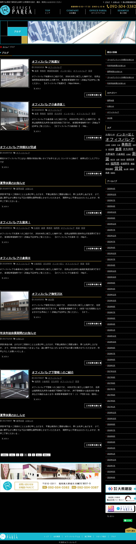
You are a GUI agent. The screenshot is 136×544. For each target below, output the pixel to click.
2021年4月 (111, 265)
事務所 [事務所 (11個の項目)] (126, 144)
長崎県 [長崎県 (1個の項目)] (132, 169)
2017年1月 (111, 407)
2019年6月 (111, 318)
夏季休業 (20, 189)
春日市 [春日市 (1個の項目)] (112, 159)
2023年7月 (111, 230)
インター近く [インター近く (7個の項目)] (125, 134)
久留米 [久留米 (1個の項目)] (113, 145)
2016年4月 (111, 442)
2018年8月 (111, 348)
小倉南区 (38, 264)
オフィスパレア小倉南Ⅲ (15, 258)
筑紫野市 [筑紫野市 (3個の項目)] (125, 164)
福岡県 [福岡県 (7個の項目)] (115, 163)
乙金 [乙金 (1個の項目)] (118, 145)
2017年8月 (111, 383)
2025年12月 (111, 194)
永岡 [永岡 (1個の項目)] (117, 159)
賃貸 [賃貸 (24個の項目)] (118, 168)
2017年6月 (111, 395)
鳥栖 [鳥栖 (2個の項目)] (107, 173)
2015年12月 (111, 460)
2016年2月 (111, 448)
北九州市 (58, 114)
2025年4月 (111, 206)
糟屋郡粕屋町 (53, 71)
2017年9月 (111, 377)
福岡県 (50, 114)
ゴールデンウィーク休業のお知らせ (120, 60)
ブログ (107, 2)
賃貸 (90, 71)
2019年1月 (111, 330)
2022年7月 (111, 242)
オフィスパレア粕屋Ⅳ (46, 61)
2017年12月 (111, 371)
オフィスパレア (55, 67)
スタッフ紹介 (101, 536)
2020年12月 (111, 271)
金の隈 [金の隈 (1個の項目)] (126, 169)
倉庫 (37, 71)
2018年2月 (111, 366)
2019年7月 (111, 312)
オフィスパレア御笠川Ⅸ (47, 293)
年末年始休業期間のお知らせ (18, 333)
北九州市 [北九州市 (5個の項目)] (128, 149)
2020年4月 (111, 289)
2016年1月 (111, 454)
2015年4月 (111, 478)
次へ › (39, 455)
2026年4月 (111, 189)
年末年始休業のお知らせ (116, 66)
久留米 (37, 228)
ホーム (5, 47)
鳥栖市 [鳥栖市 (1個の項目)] (113, 173)
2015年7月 (111, 466)
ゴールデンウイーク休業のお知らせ (120, 77)
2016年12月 (111, 413)
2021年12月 (111, 253)
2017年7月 (111, 389)
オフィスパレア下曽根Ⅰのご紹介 (53, 372)
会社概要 (72, 11)
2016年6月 (111, 436)
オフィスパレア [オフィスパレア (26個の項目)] (120, 139)
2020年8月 (111, 283)
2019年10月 (111, 301)
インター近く (66, 71)
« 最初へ (4, 455)
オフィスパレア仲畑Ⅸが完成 (18, 147)
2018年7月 (111, 354)
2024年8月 (111, 218)
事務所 (43, 71)
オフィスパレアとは (98, 11)
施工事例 (123, 11)
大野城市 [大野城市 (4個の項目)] (110, 154)
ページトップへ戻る (130, 530)
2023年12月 (111, 224)
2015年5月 (111, 472)
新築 (78, 228)
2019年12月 (111, 295)
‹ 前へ (12, 455)
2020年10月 (111, 277)
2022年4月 (111, 248)
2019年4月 (111, 324)
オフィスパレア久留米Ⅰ (15, 222)
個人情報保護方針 (129, 2)
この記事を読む (92, 95)
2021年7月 (111, 259)
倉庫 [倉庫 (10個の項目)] (118, 149)
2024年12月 (111, 212)
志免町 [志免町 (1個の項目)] (128, 154)
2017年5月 (111, 401)
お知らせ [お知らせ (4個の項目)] (110, 134)
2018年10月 (111, 342)
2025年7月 (111, 200)
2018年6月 (111, 360)
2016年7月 (111, 430)
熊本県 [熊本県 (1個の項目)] (123, 159)
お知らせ (116, 2)
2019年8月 (111, 307)
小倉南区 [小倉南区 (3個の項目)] (120, 154)
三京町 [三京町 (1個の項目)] (107, 145)
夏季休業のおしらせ (12, 415)
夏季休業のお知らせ (12, 183)
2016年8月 (111, 424)
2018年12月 (111, 336)
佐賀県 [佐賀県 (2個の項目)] (111, 149)
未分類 (51, 299)
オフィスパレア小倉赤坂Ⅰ (48, 104)
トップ (47, 11)
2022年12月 (111, 236)
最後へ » (46, 455)
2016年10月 (111, 419)
